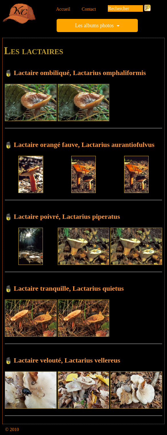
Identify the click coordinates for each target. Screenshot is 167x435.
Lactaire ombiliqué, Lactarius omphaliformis (80, 72)
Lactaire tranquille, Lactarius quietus (69, 288)
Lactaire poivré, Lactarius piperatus (67, 216)
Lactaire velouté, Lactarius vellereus (67, 360)
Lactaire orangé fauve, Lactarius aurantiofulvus (84, 144)
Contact (89, 9)
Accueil (63, 9)
